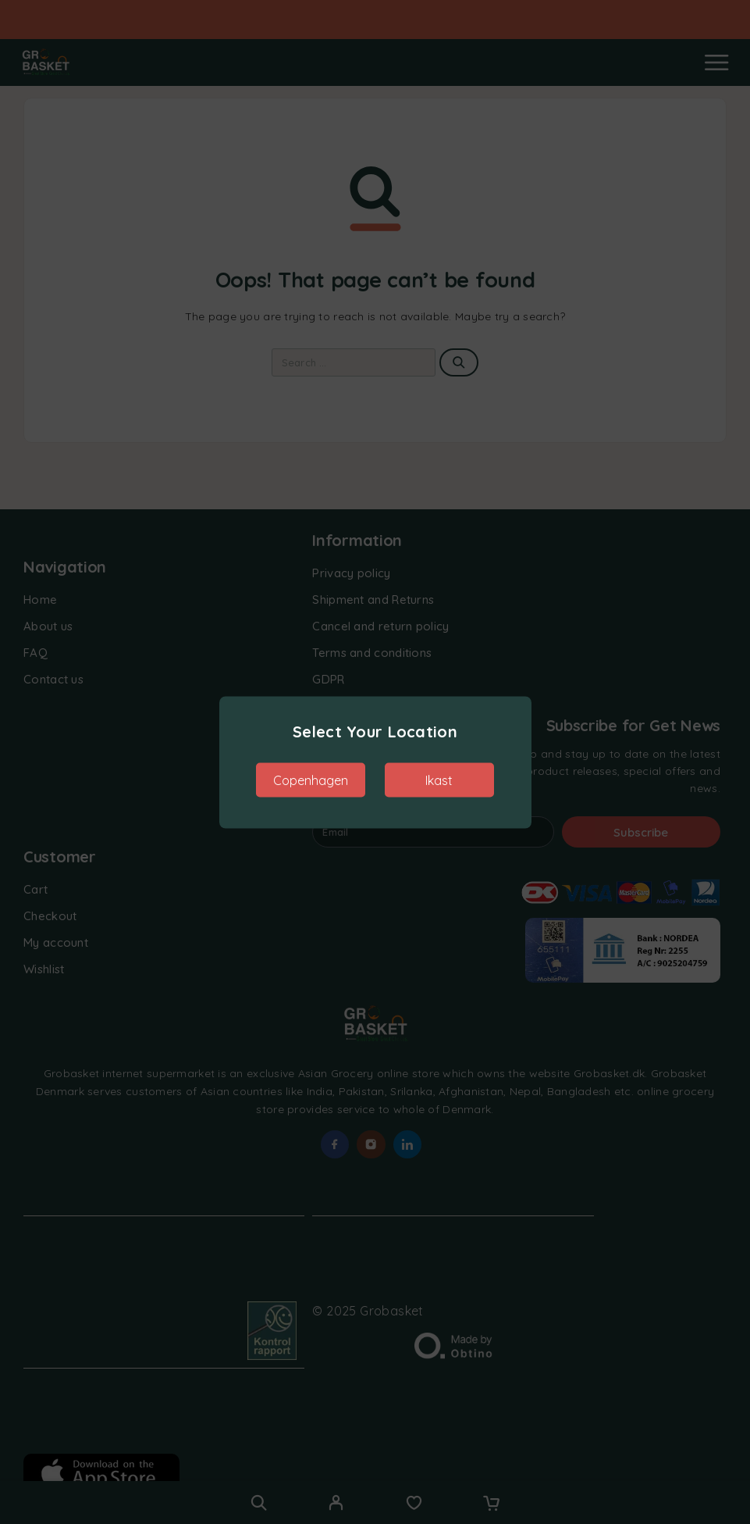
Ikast (439, 779)
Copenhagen (310, 779)
